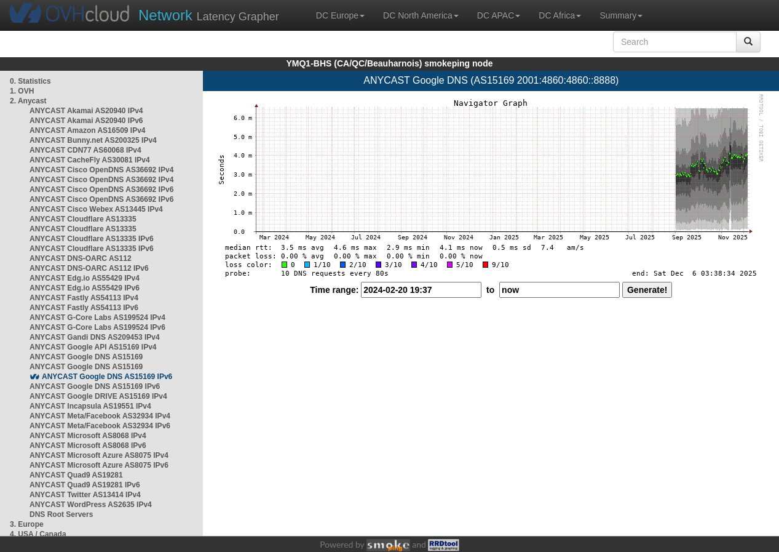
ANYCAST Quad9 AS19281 (76, 475)
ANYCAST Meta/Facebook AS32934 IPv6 (100, 426)
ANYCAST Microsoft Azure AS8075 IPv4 (99, 455)
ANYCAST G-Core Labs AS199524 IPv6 (97, 327)
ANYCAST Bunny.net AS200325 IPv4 (93, 140)
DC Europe (340, 15)
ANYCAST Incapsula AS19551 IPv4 (90, 406)
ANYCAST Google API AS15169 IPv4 (93, 347)
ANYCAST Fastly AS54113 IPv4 (84, 298)
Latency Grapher (208, 15)
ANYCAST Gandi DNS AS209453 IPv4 (95, 337)
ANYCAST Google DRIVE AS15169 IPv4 (98, 396)
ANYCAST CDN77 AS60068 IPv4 (85, 150)
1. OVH (22, 91)
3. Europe (27, 524)
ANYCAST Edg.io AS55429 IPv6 (85, 288)
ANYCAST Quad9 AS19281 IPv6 (85, 485)
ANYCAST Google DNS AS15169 (86, 357)
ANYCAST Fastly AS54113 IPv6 (84, 307)
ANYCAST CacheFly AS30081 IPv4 (90, 160)
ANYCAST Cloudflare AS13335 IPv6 (92, 238)
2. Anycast (28, 101)
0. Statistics (30, 81)
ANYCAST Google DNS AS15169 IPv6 (107, 376)
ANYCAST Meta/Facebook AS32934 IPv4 (100, 416)
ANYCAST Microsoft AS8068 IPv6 (88, 445)
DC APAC (498, 15)
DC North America (421, 15)
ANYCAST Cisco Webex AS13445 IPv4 (96, 209)
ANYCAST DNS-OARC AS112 (81, 258)
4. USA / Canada (38, 534)
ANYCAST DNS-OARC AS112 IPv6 (89, 268)
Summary (621, 15)
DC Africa (560, 15)
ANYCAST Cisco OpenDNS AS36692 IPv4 (101, 170)
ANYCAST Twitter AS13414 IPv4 (85, 494)
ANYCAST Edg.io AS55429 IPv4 (85, 278)
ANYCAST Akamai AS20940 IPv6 (86, 120)
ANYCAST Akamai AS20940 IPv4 (86, 110)
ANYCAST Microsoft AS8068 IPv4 (88, 435)
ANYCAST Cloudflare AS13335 (83, 219)
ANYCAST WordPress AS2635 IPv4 (91, 504)
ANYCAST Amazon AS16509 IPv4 (88, 130)
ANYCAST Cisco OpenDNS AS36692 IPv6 (101, 189)
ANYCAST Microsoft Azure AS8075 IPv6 (99, 465)
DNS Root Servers (61, 514)
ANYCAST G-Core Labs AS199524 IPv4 (97, 317)
